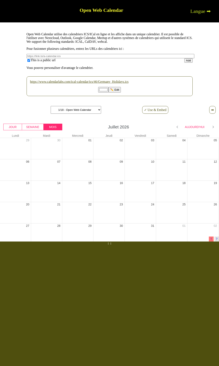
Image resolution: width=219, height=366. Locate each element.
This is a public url (43, 60)
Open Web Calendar (101, 10)
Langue (197, 11)
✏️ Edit (114, 89)
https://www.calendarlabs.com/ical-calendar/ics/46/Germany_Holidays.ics (79, 81)
